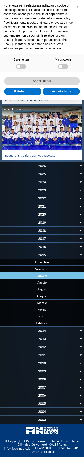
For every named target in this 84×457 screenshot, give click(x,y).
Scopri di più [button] (42, 81)
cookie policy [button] (61, 18)
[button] (78, 6)
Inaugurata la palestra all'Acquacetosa (29, 155)
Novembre (42, 269)
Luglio (42, 289)
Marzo (42, 316)
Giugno (42, 296)
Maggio (42, 303)
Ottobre (42, 275)
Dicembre (42, 262)
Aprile (42, 309)
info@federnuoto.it (17, 448)
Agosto (42, 282)
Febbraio (42, 323)
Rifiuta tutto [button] (22, 91)
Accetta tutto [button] (61, 91)
